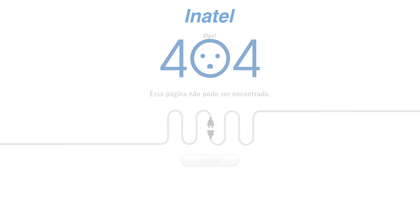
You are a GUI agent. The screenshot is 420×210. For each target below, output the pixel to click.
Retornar (209, 160)
